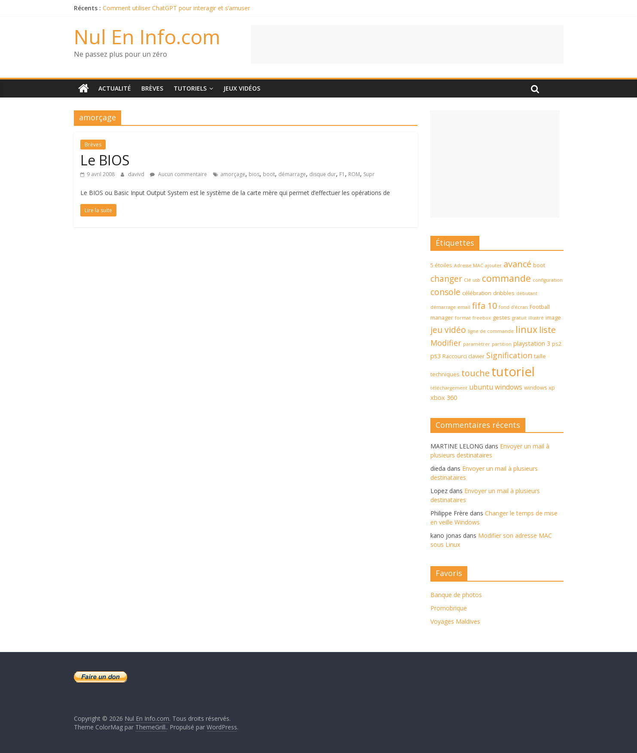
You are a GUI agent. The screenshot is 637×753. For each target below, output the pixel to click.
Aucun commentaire (178, 174)
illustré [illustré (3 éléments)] (536, 318)
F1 (342, 174)
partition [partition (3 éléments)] (502, 344)
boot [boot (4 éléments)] (539, 265)
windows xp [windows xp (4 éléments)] (539, 387)
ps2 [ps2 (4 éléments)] (556, 344)
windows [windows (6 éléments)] (508, 387)
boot (269, 174)
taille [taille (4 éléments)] (540, 356)
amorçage (232, 174)
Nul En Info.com (147, 36)
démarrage (292, 174)
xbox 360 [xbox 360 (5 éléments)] (443, 397)
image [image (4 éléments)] (553, 317)
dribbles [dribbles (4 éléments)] (504, 293)
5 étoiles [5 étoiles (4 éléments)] (441, 265)
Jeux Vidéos (241, 88)
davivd (137, 174)
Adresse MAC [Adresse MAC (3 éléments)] (468, 265)
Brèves (152, 88)
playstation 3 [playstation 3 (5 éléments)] (531, 343)
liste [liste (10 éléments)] (547, 329)
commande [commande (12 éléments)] (506, 278)
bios (254, 174)
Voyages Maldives (455, 621)
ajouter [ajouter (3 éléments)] (493, 265)
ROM (354, 174)
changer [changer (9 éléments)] (446, 278)
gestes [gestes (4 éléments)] (501, 317)
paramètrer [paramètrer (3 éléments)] (476, 344)
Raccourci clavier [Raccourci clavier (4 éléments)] (463, 356)
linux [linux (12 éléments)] (526, 329)
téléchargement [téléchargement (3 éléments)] (448, 388)
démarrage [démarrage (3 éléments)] (443, 307)
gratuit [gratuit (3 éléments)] (519, 318)
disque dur (322, 174)
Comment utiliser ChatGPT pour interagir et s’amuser (176, 8)
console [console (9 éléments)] (445, 292)
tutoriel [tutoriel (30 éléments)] (513, 371)
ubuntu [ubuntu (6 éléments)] (481, 387)
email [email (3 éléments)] (463, 307)
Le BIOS (105, 160)
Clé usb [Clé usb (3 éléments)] (472, 280)
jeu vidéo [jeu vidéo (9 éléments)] (448, 329)
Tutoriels (190, 88)
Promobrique (448, 608)
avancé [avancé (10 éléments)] (517, 264)
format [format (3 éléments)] (463, 318)
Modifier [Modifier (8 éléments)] (445, 343)
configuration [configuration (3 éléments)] (548, 280)
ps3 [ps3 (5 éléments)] (435, 356)
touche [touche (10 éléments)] (475, 373)
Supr (369, 174)
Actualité (114, 88)
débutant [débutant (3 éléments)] (526, 293)
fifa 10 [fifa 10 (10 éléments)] (484, 305)
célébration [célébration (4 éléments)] (476, 293)
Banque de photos (456, 595)
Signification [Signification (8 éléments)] (509, 355)
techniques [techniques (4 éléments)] (445, 374)
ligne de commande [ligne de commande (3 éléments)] (491, 331)
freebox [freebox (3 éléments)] (481, 318)
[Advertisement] (407, 44)
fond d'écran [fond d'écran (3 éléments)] (513, 307)
